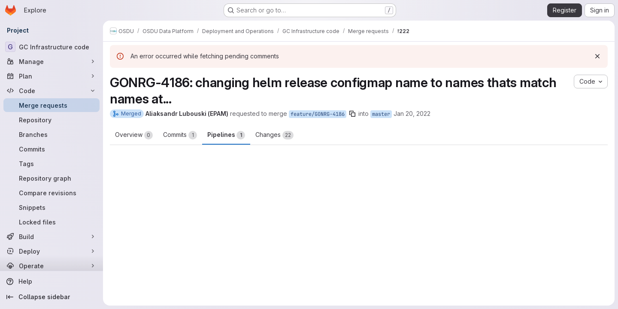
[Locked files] (51, 222)
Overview (134, 135)
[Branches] (51, 134)
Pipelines (226, 135)
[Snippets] (51, 207)
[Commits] (51, 149)
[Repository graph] (51, 178)
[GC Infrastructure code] (51, 47)
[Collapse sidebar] (51, 297)
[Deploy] (51, 251)
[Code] (51, 90)
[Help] (51, 281)
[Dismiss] (597, 56)
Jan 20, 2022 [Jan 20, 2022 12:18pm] (412, 113)
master (381, 114)
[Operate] (51, 266)
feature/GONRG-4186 (318, 114)
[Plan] (51, 76)
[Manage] (51, 61)
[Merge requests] (51, 105)
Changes (274, 135)
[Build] (51, 236)
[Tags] (51, 163)
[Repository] (51, 120)
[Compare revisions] (51, 193)
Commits (180, 135)
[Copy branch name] (352, 114)
